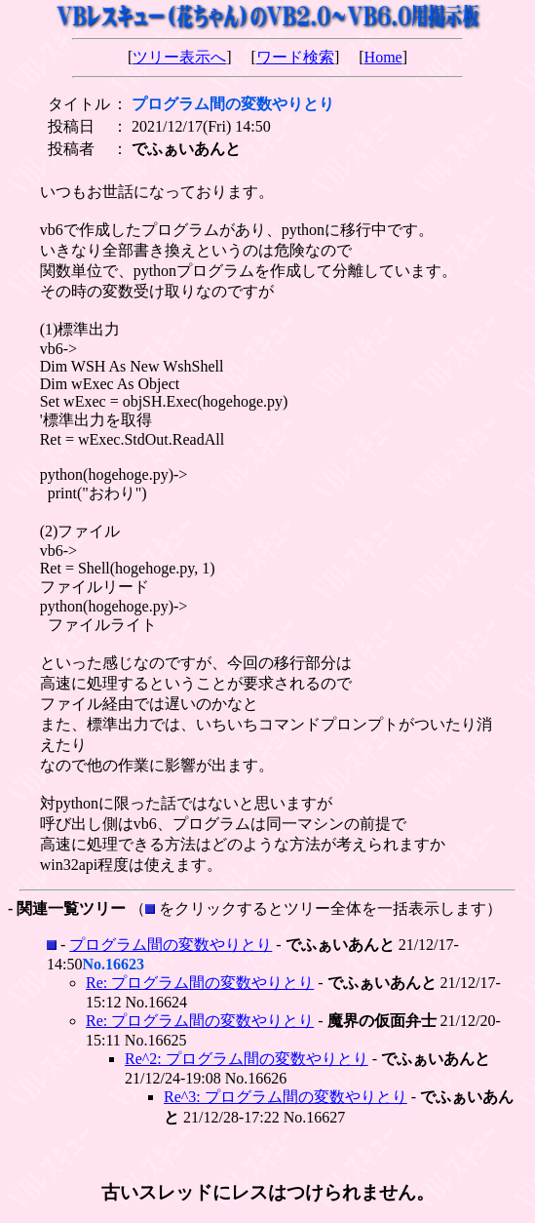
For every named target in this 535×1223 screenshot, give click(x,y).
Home (383, 57)
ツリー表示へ (179, 57)
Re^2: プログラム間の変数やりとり (246, 1058)
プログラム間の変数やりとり (170, 944)
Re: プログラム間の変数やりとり (200, 982)
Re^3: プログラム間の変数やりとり (285, 1096)
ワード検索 (295, 57)
